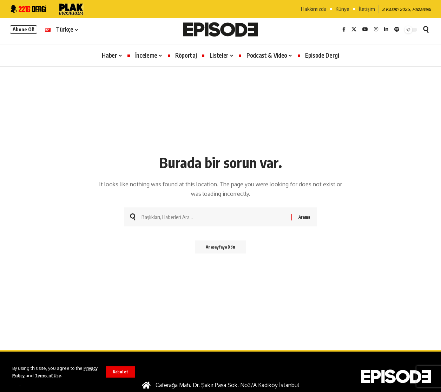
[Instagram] (376, 29)
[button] (120, 372)
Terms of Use (68, 375)
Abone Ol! (23, 29)
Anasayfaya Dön (220, 249)
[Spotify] (397, 29)
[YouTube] (365, 29)
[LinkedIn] (386, 29)
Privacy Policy (27, 375)
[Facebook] (344, 29)
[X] (354, 29)
